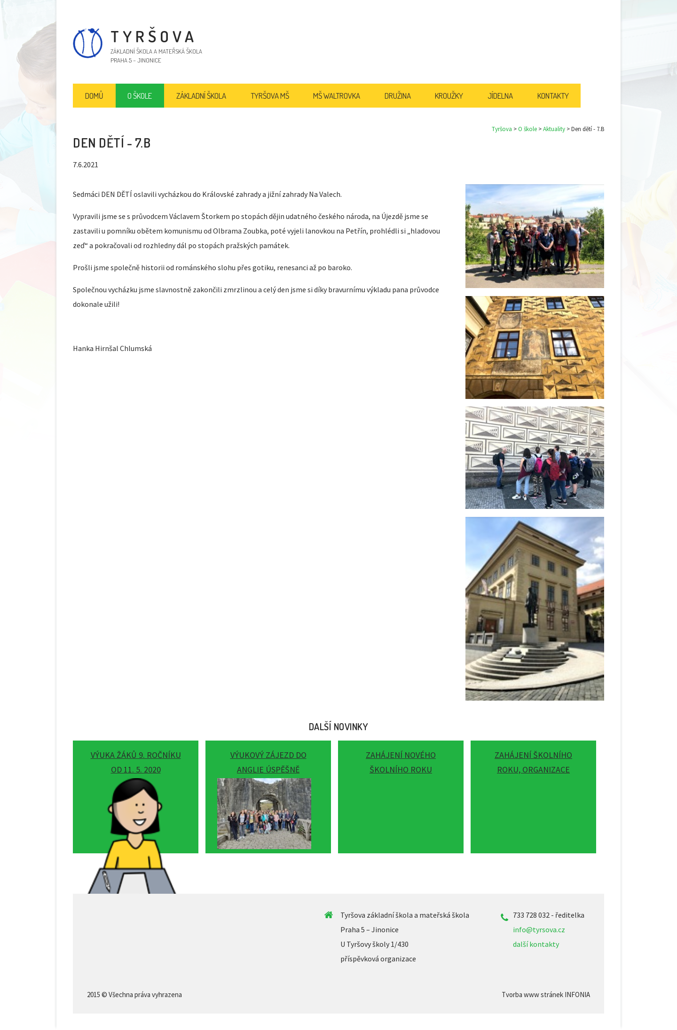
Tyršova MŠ (270, 96)
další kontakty (536, 944)
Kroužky (449, 96)
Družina (398, 96)
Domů (94, 96)
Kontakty (553, 96)
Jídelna (500, 96)
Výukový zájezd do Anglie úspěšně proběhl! (268, 769)
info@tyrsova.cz (539, 929)
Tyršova (502, 129)
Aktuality (554, 129)
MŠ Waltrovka (336, 96)
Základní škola (201, 96)
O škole (527, 129)
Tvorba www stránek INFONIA (546, 994)
